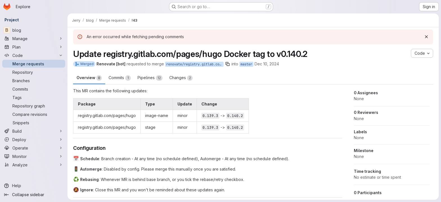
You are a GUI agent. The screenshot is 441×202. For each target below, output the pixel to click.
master (246, 64)
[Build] (33, 131)
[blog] (33, 30)
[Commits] (33, 89)
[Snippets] (33, 123)
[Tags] (33, 97)
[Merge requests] (33, 64)
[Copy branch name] (227, 64)
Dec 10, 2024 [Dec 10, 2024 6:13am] (267, 63)
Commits (120, 78)
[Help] (33, 186)
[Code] (33, 55)
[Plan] (33, 47)
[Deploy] (33, 139)
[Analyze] (33, 165)
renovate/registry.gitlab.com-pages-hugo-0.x (195, 64)
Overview (89, 78)
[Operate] (33, 148)
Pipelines (150, 78)
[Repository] (33, 72)
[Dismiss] (426, 36)
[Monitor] (33, 156)
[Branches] (33, 80)
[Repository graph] (33, 106)
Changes (181, 78)
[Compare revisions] (33, 114)
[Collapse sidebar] (33, 195)
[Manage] (33, 38)
